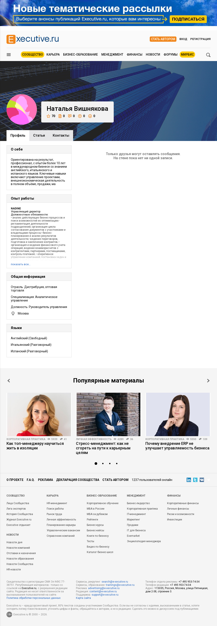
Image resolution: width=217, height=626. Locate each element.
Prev (9, 381)
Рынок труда (54, 514)
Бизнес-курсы (95, 525)
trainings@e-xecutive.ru (120, 584)
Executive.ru (29, 588)
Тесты (90, 541)
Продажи (132, 525)
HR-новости (14, 569)
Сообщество (32, 54)
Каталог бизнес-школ (100, 552)
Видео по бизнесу (98, 546)
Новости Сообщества (20, 564)
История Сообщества (20, 514)
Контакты (61, 135)
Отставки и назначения (21, 553)
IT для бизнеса (136, 530)
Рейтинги (92, 519)
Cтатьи (39, 135)
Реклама (45, 480)
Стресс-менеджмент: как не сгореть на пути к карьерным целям (103, 448)
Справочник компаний (61, 535)
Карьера (53, 54)
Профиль (17, 135)
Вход (183, 39)
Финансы (134, 54)
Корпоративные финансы (183, 503)
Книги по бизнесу (98, 535)
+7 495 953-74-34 (189, 581)
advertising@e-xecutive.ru (104, 588)
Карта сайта (83, 598)
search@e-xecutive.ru (115, 581)
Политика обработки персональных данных (34, 598)
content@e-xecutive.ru (103, 591)
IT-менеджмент (136, 514)
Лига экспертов (16, 508)
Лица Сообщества (18, 503)
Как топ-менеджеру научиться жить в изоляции (35, 445)
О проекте (15, 480)
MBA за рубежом (97, 514)
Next (208, 381)
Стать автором (163, 39)
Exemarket (133, 535)
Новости (153, 54)
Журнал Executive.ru (19, 519)
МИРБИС (187, 54)
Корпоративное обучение (102, 503)
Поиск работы (55, 508)
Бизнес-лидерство (138, 503)
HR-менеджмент (57, 503)
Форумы (171, 54)
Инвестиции (174, 519)
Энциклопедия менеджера (144, 541)
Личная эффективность (94, 439)
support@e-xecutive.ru (105, 594)
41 (65, 439)
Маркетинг (133, 519)
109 (205, 439)
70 (51, 116)
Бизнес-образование (80, 54)
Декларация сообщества (77, 480)
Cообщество (16, 495)
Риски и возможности (180, 514)
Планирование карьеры (61, 525)
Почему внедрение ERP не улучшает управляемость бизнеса (177, 445)
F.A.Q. (31, 480)
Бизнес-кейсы (95, 530)
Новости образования (20, 558)
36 (131, 439)
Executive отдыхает (18, 525)
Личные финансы (178, 508)
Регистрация (200, 39)
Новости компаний (18, 547)
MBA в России (95, 508)
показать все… (21, 264)
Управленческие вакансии (63, 530)
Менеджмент (112, 54)
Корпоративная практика (26, 439)
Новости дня (14, 542)
